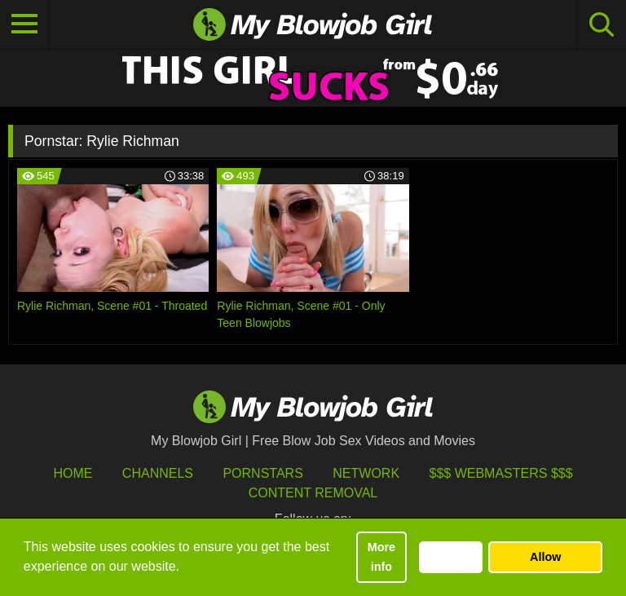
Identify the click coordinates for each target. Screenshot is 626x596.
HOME (72, 473)
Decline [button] (450, 556)
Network (366, 473)
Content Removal (313, 493)
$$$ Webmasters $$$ (501, 473)
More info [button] (381, 557)
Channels (157, 473)
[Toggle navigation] (24, 24)
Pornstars (262, 473)
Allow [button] (545, 556)
